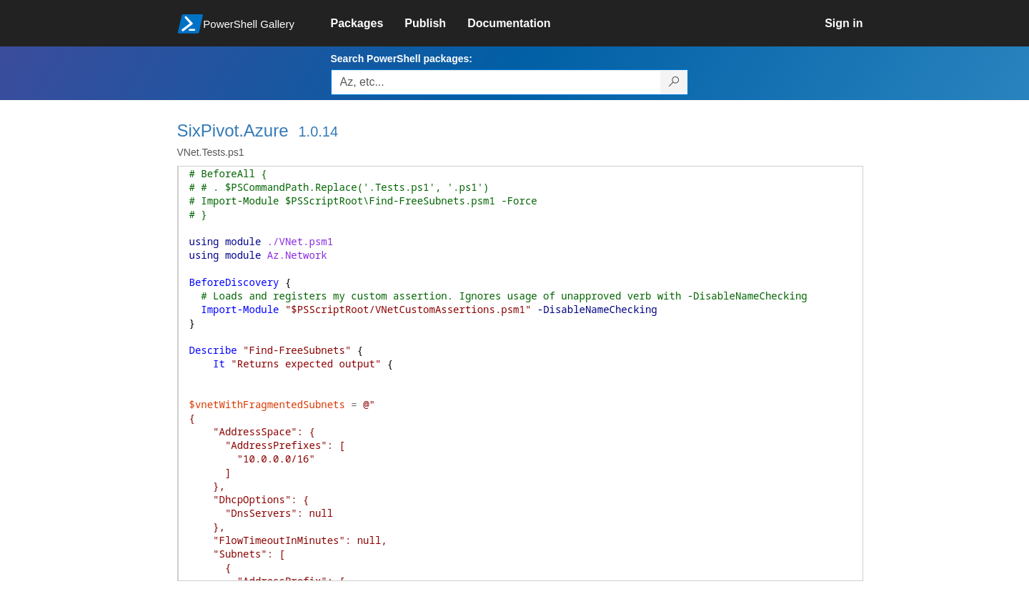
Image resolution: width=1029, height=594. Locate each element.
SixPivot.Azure (233, 130)
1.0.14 (318, 131)
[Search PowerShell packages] (674, 82)
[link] (368, 23)
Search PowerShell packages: (401, 58)
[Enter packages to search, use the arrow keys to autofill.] (496, 82)
